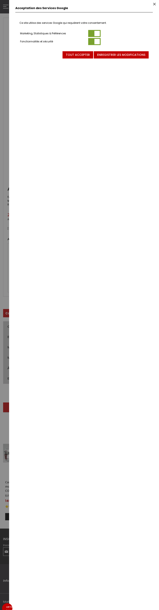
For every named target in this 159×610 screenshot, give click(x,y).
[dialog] (84, 305)
